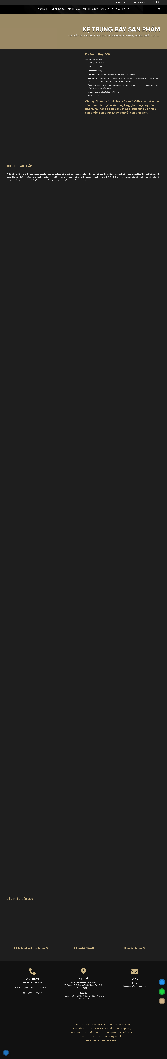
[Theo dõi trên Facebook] (153, 2)
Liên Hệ (125, 9)
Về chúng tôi (58, 9)
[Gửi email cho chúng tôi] (157, 2)
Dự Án (71, 9)
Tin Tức (116, 9)
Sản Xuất (105, 9)
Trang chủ (43, 9)
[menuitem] (138, 9)
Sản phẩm (81, 9)
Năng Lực (93, 9)
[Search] (159, 9)
